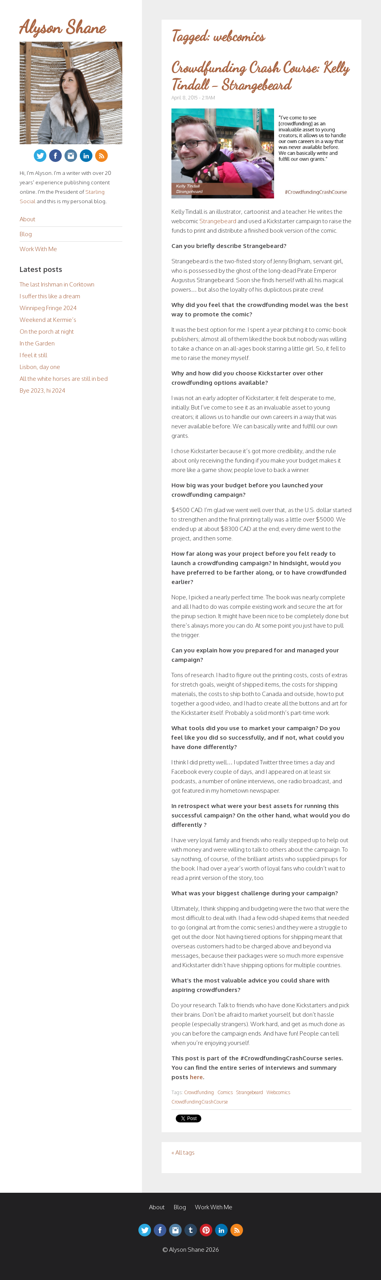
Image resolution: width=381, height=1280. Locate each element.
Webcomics (278, 1092)
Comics (225, 1092)
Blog (26, 234)
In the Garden (37, 343)
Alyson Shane (62, 27)
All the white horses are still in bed (64, 378)
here (196, 1077)
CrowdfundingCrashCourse (199, 1102)
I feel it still (33, 355)
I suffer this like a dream (50, 296)
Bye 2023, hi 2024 (42, 390)
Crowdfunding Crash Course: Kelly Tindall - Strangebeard (260, 76)
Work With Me (38, 249)
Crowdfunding (199, 1092)
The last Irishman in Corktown (57, 284)
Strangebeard (217, 221)
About (27, 219)
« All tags (183, 1152)
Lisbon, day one (40, 367)
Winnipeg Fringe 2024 (48, 308)
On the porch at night (47, 331)
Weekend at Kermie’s (48, 319)
